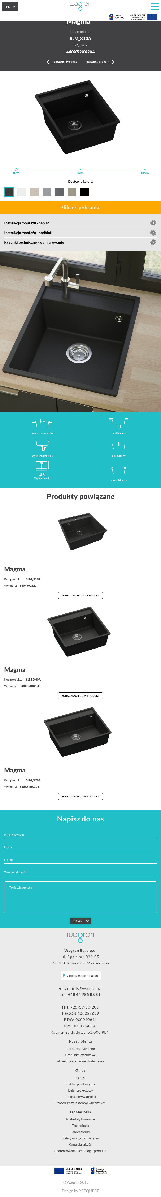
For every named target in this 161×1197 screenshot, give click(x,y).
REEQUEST (89, 1190)
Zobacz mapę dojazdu (82, 975)
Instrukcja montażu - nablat (26, 223)
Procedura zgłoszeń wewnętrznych (81, 1103)
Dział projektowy (80, 1090)
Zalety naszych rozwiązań (80, 1138)
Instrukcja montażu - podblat (27, 232)
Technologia (80, 1112)
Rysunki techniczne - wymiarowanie (34, 242)
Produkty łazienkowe (80, 1055)
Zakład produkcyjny (80, 1084)
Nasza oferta (80, 1041)
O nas (80, 1070)
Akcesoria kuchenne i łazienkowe (80, 1061)
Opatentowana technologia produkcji (81, 1151)
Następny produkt (97, 61)
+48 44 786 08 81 (84, 994)
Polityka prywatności (80, 1096)
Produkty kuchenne (80, 1048)
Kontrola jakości (80, 1144)
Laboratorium (81, 1132)
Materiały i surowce (80, 1119)
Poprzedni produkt (64, 61)
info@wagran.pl (87, 988)
